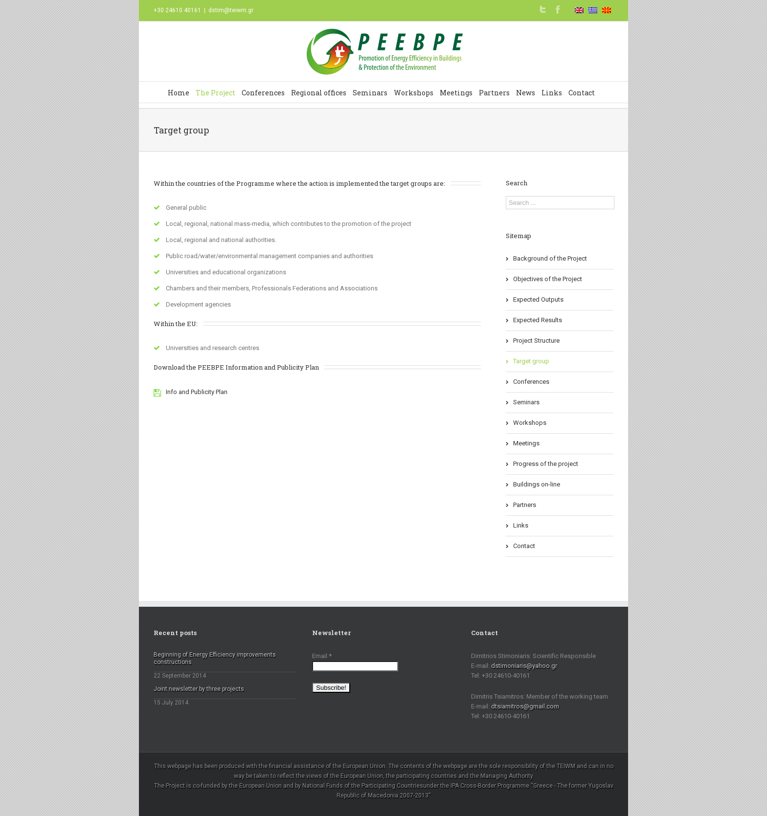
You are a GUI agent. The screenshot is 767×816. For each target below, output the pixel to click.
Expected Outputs (538, 299)
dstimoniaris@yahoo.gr (524, 665)
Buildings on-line (536, 484)
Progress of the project (545, 463)
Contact (581, 92)
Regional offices (318, 92)
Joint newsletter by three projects (199, 688)
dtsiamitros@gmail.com (525, 706)
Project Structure (536, 340)
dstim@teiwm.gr (230, 10)
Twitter (543, 9)
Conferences (263, 92)
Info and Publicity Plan (196, 392)
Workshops (413, 92)
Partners (494, 92)
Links (551, 92)
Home (178, 92)
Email (322, 656)
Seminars (370, 92)
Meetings (456, 92)
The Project (215, 92)
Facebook (558, 9)
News (525, 92)
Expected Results (537, 320)
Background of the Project (550, 258)
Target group (531, 361)
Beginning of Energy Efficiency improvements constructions (215, 658)
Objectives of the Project (547, 279)
